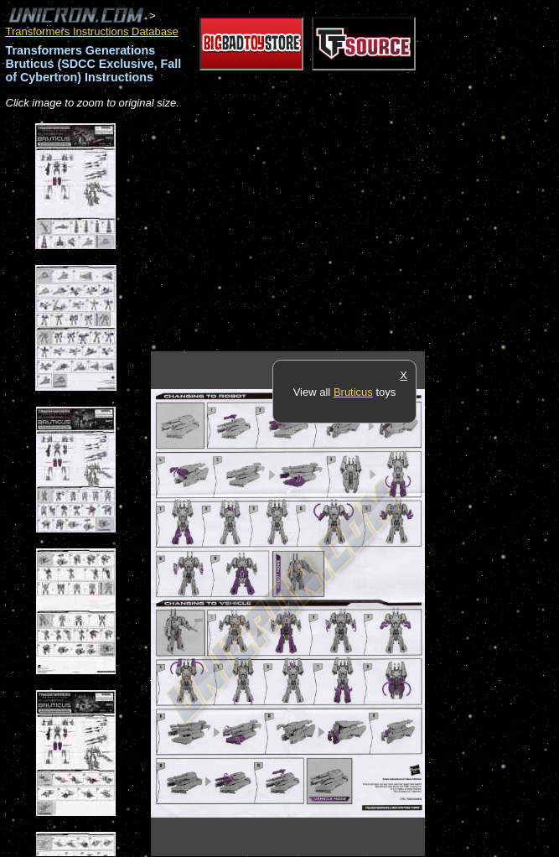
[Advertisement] (347, 231)
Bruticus (353, 392)
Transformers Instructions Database (92, 31)
